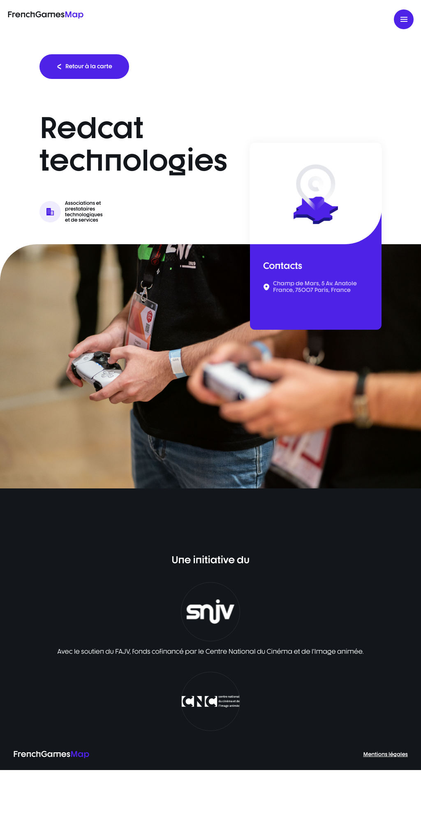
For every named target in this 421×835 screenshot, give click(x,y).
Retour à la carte (84, 66)
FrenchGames (45, 14)
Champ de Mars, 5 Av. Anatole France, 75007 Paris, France (315, 287)
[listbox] (210, 366)
